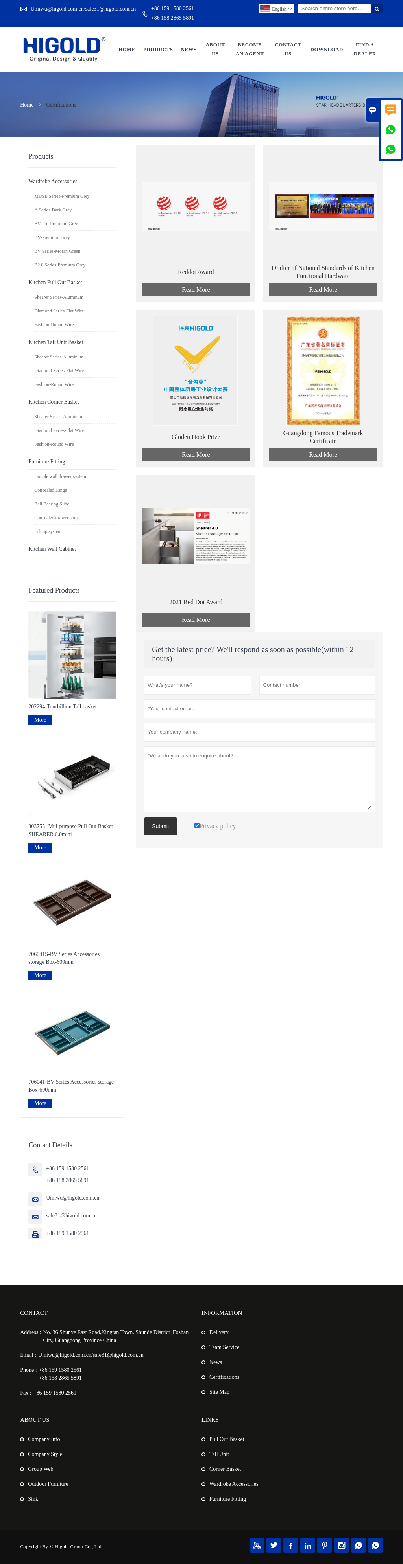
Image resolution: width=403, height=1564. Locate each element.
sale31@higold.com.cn (71, 1215)
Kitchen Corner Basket (53, 402)
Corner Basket (225, 1469)
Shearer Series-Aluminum (58, 297)
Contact (34, 1313)
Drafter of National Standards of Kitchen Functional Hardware (323, 272)
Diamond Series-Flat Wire (59, 311)
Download (327, 49)
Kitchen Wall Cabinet (52, 549)
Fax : (25, 1393)
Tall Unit (219, 1454)
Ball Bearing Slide (51, 504)
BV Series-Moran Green (57, 251)
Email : (28, 1355)
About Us (215, 49)
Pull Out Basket (226, 1439)
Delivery (219, 1332)
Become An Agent (250, 49)
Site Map (219, 1392)
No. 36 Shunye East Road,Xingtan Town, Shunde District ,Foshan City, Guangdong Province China (116, 1336)
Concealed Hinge (50, 490)
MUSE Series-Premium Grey (62, 196)
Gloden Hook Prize (196, 437)
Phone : (28, 1370)
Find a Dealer (365, 49)
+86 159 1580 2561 (67, 1233)
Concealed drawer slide (56, 517)
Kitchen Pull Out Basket (55, 282)
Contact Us (288, 49)
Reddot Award (196, 271)
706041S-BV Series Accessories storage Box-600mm (64, 958)
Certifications (224, 1377)
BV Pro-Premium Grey (56, 223)
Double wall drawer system (60, 476)
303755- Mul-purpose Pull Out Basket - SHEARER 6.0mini (72, 830)
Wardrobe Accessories (52, 181)
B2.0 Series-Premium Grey (59, 265)
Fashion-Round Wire (54, 324)
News (189, 49)
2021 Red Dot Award (195, 602)
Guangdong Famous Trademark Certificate (323, 437)
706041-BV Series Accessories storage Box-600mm (71, 1086)
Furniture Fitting (46, 462)
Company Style (45, 1454)
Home (126, 49)
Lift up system (47, 531)
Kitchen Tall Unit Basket (55, 342)
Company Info (44, 1439)
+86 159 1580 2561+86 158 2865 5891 (172, 13)
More (40, 720)
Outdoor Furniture (48, 1484)
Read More (196, 289)
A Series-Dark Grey (53, 210)
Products (158, 49)
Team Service (224, 1347)
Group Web (40, 1469)
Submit (160, 826)
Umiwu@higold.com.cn (72, 1198)
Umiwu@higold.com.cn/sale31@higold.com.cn (83, 9)
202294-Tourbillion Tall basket (62, 706)
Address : (30, 1332)
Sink (33, 1499)
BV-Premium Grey (52, 237)
